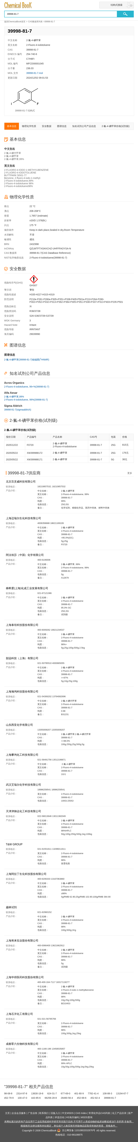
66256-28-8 (51, 1098)
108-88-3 (107, 1093)
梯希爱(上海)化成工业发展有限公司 (27, 588)
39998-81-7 (110, 1098)
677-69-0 (65, 1093)
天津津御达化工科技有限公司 (24, 811)
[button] (125, 14)
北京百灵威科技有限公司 (21, 481)
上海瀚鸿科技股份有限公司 (22, 691)
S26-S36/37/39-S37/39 (42, 315)
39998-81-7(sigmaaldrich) (17, 409)
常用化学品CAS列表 (99, 1113)
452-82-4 (95, 1098)
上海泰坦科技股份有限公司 (22, 624)
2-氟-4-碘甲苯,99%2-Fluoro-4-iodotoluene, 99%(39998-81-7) (26, 398)
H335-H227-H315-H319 (42, 294)
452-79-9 (9, 1098)
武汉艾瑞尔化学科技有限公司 (24, 784)
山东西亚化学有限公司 (20, 724)
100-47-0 (22, 1098)
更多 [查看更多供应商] (129, 473)
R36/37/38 (35, 311)
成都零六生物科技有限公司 (22, 1043)
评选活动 (59, 1117)
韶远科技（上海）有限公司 (22, 658)
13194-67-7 (122, 1093)
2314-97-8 (21, 1093)
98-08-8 (8, 1093)
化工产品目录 (119, 1113)
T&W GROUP (14, 844)
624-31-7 (52, 1093)
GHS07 (33, 285)
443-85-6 (36, 1098)
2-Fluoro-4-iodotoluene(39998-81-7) (48, 257)
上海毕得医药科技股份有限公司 (25, 977)
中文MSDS (67, 1113)
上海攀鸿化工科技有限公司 (22, 754)
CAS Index (81, 1113)
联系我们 (44, 1113)
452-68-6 (81, 1098)
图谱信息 (62, 126)
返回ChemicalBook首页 (14, 21)
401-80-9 (79, 1093)
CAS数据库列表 (35, 21)
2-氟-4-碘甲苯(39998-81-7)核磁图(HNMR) (26, 359)
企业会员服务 (19, 1113)
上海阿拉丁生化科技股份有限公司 (26, 874)
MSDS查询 (86, 1117)
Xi (31, 306)
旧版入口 (55, 1113)
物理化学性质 (29, 126)
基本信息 (11, 126)
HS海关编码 (72, 1117)
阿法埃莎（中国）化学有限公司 (25, 555)
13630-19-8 (37, 1093)
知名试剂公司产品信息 (84, 126)
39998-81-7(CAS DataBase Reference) (50, 253)
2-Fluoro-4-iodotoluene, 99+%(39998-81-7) (26, 386)
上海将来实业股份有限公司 (22, 940)
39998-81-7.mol (34, 73)
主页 (7, 1113)
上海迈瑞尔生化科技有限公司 (24, 518)
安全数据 (46, 126)
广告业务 (32, 1113)
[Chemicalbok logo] (69, 5)
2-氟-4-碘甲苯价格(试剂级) (116, 126)
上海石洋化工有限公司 (20, 1014)
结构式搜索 (116, 5)
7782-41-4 (93, 1093)
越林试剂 (11, 907)
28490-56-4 (67, 1098)
